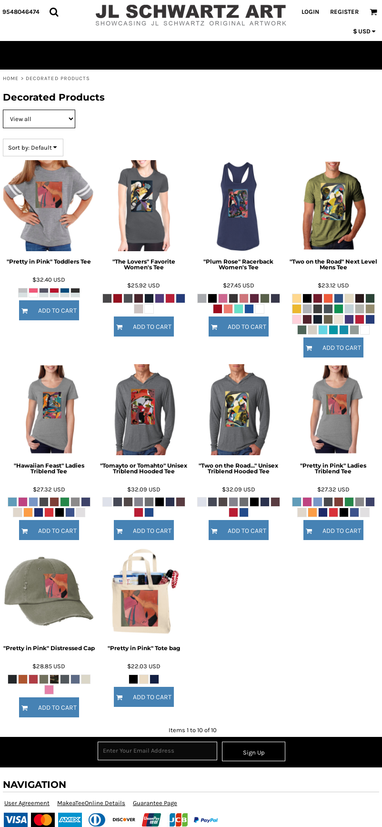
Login (310, 11)
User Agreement (27, 803)
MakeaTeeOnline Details (91, 803)
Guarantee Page (155, 803)
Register (344, 11)
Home (11, 78)
